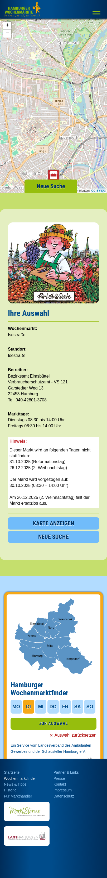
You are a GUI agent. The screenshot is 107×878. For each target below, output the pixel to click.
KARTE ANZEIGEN (53, 523)
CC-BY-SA (98, 190)
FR (65, 706)
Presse (59, 778)
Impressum (63, 790)
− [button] (7, 34)
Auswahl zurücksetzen (75, 735)
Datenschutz (64, 796)
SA (77, 706)
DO (53, 706)
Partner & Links (66, 772)
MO (16, 706)
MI (40, 706)
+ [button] (7, 26)
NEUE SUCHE (53, 537)
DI (28, 706)
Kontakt (60, 784)
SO (89, 706)
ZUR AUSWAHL (53, 723)
